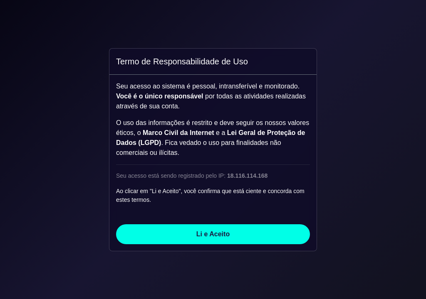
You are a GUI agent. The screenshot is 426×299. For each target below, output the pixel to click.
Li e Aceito (213, 234)
